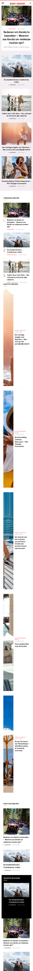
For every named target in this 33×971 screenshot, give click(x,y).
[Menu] (3, 3)
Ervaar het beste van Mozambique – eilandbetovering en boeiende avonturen (22, 746)
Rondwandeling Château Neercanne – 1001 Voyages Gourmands (21, 441)
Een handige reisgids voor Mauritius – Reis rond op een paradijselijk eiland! (22, 339)
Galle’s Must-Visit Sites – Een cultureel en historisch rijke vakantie (18, 277)
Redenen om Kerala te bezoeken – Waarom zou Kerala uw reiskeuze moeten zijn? (16, 839)
